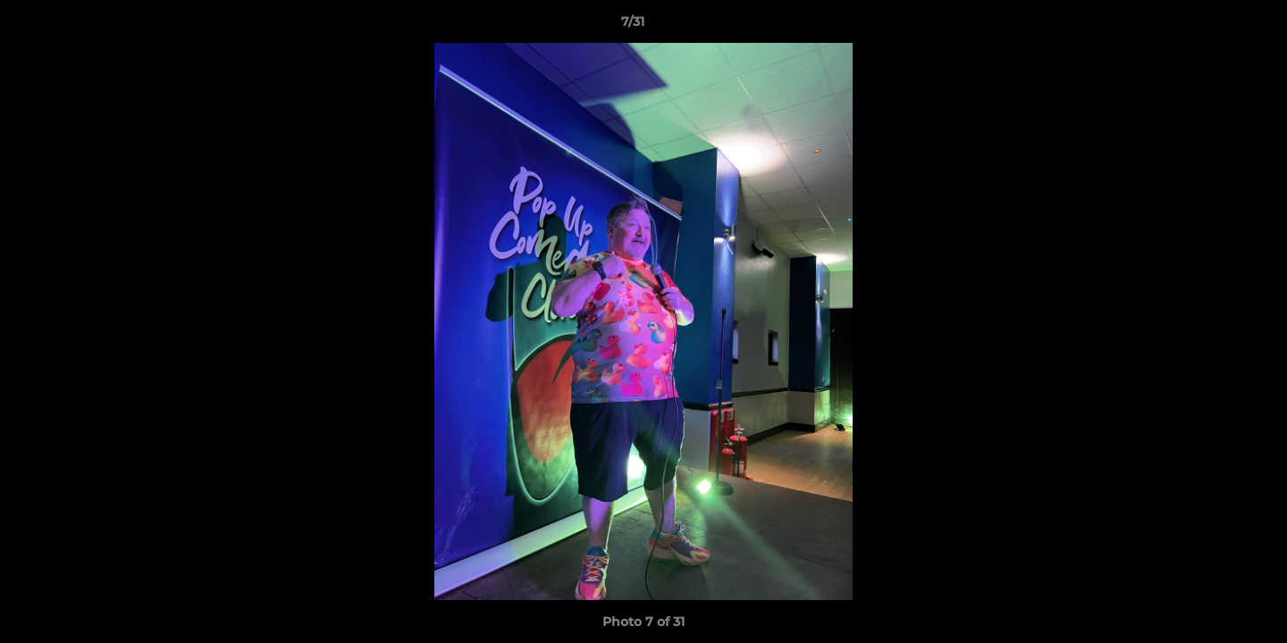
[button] (1212, 26)
